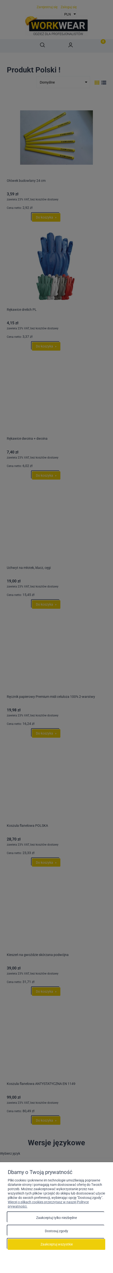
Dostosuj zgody (56, 1231)
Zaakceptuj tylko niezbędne (56, 1218)
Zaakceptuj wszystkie (56, 1244)
